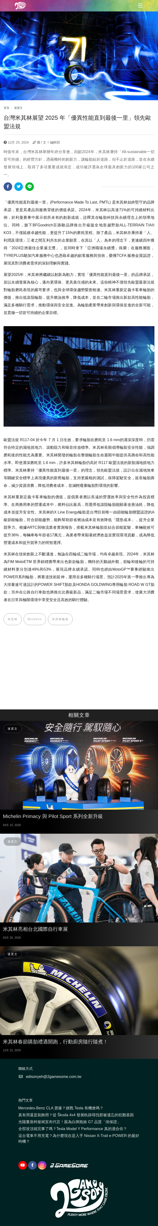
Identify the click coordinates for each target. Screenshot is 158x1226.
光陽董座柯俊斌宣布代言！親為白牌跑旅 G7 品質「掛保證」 (69, 1122)
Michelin (35, 619)
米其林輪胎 (60, 619)
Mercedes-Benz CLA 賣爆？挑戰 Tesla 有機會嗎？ (60, 1108)
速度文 (18, 108)
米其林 (13, 619)
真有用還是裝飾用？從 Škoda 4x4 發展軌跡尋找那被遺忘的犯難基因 (76, 1115)
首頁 (6, 108)
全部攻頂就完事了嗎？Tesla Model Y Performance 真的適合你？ (72, 1129)
